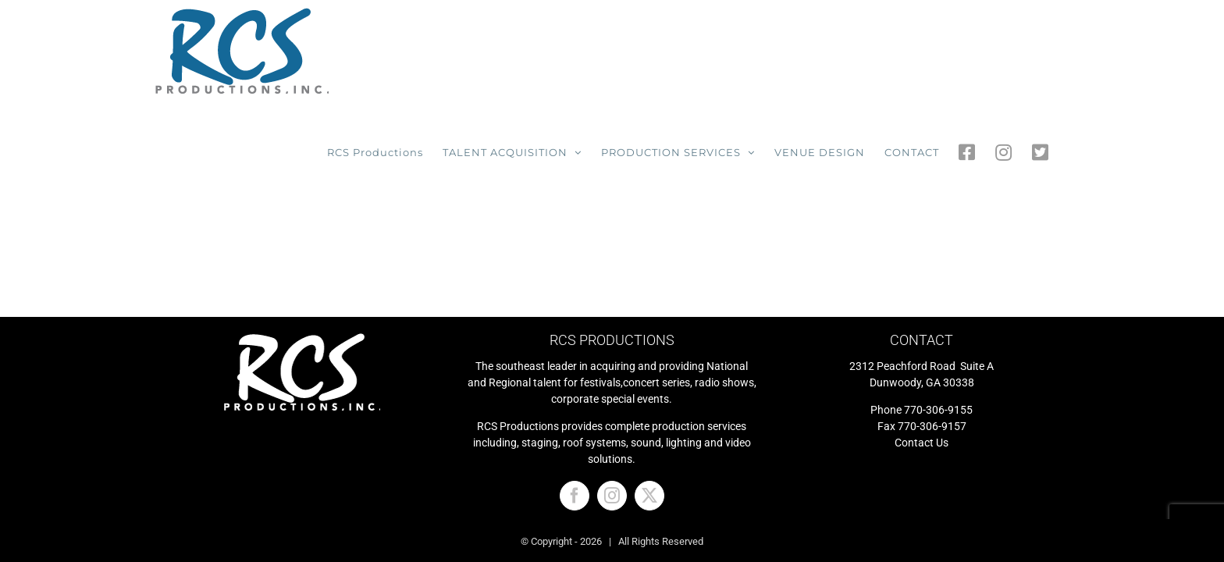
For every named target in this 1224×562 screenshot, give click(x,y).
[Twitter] (649, 394)
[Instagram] (612, 394)
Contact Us (921, 341)
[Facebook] (574, 394)
